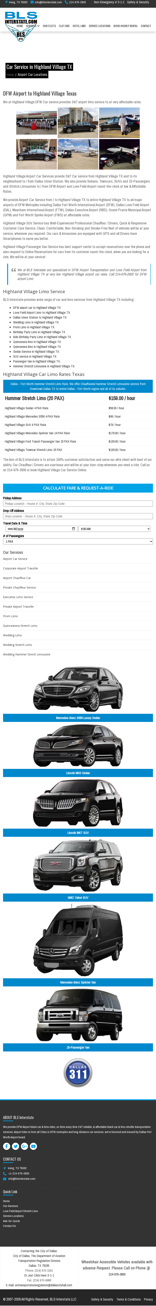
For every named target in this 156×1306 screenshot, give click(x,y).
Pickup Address (12, 498)
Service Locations (13, 1216)
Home (10, 74)
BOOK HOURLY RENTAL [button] (126, 28)
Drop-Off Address (13, 510)
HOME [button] (20, 28)
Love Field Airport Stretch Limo (20, 1211)
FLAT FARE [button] (64, 28)
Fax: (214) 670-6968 (39, 1280)
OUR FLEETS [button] (49, 28)
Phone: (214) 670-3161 (39, 1270)
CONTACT (146, 28)
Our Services (10, 1206)
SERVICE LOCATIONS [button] (99, 28)
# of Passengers (13, 536)
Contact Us (9, 1226)
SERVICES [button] (33, 28)
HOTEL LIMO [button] (79, 28)
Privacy (148, 1299)
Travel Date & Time (15, 523)
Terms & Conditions (128, 1299)
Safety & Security (138, 4)
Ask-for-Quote (11, 1221)
